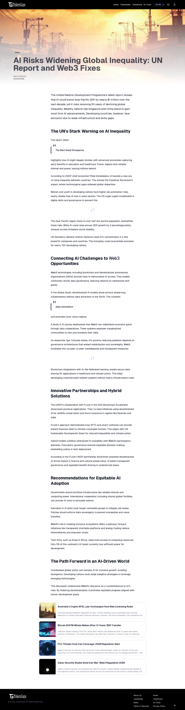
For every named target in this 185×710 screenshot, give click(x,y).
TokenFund (137, 5)
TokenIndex (125, 5)
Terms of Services (141, 706)
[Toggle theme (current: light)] (175, 705)
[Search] (168, 4)
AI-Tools (147, 5)
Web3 (17, 53)
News (136, 703)
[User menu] (174, 4)
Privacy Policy (159, 706)
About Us (137, 695)
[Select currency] (159, 4)
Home (116, 5)
